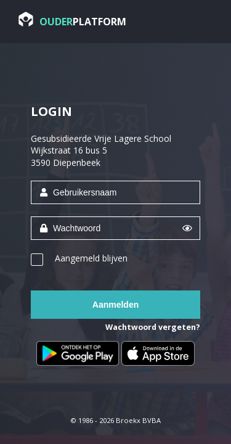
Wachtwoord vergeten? (152, 327)
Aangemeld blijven (91, 258)
